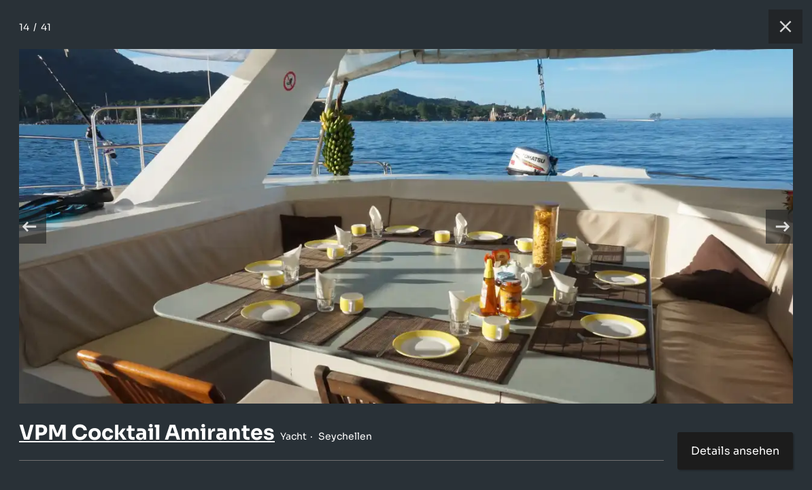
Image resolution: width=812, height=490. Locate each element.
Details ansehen (735, 451)
